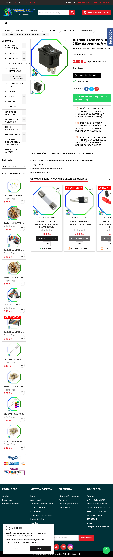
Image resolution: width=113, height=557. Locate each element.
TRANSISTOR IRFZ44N (79, 224)
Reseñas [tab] (88, 153)
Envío (33, 496)
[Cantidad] (89, 68)
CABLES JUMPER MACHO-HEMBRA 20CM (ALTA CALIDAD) (14, 305)
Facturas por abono (68, 503)
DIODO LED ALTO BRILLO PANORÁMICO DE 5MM (14, 414)
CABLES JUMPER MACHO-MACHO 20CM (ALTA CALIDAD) (14, 250)
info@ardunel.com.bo (98, 526)
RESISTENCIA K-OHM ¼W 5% (14, 386)
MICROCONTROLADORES (17, 63)
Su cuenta (65, 489)
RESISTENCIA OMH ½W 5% (14, 223)
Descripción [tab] (38, 153)
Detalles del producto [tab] (65, 153)
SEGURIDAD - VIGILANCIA (11, 120)
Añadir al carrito (86, 75)
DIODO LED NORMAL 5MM (14, 195)
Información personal (69, 496)
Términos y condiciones (41, 503)
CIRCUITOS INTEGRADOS (15, 70)
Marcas (7, 159)
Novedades (8, 499)
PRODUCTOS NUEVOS (11, 150)
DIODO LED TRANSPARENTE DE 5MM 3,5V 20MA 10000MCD (14, 359)
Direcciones (64, 507)
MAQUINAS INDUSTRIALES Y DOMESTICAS (12, 142)
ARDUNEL (7, 40)
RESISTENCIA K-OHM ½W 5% (14, 277)
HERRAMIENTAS (12, 134)
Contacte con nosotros (41, 515)
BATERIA (11, 101)
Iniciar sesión (83, 2)
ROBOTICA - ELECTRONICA (11, 47)
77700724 (30, 2)
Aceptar (41, 548)
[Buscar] (56, 12)
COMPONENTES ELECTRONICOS (16, 77)
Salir (17, 548)
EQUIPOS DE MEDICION (10, 113)
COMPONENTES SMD (16, 85)
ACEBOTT (12, 106)
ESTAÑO (11, 96)
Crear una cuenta (100, 2)
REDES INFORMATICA (12, 128)
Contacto (8, 2)
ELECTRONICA (14, 58)
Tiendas (34, 522)
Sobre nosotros (37, 507)
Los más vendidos (13, 173)
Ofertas (5, 496)
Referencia (78, 48)
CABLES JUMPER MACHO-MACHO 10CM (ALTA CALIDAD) (14, 332)
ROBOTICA (12, 53)
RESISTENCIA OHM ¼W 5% (14, 441)
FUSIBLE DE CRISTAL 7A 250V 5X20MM (47, 226)
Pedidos (63, 499)
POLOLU (11, 91)
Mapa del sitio (37, 519)
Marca (95, 48)
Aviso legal (35, 499)
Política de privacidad (25, 542)
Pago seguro (36, 511)
